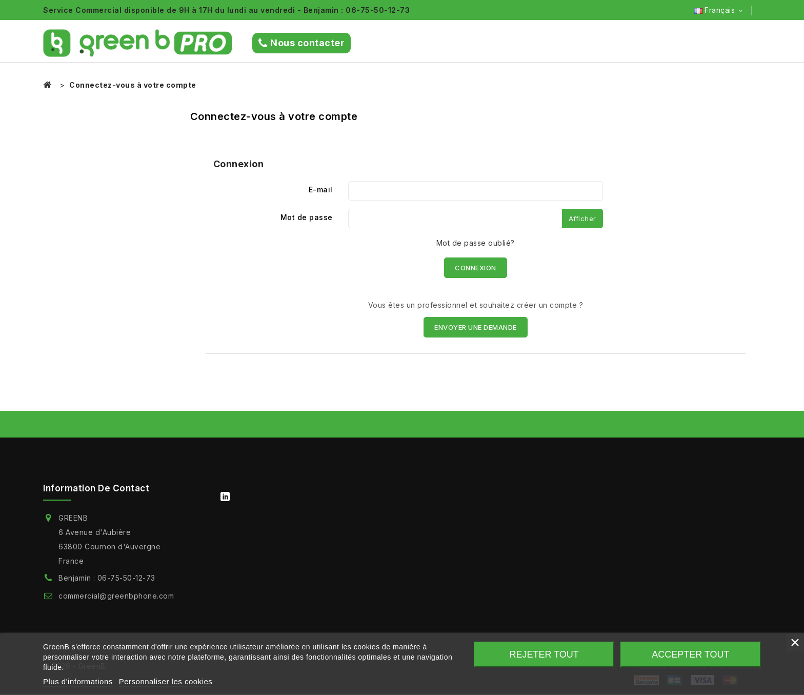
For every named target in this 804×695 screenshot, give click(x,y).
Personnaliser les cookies (166, 681)
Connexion (475, 268)
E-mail (321, 189)
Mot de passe (306, 217)
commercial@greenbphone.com (116, 595)
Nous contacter (301, 43)
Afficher (582, 218)
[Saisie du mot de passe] (455, 218)
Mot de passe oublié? (475, 243)
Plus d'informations (78, 681)
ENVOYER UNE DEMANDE (475, 327)
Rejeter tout (544, 654)
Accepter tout (690, 654)
